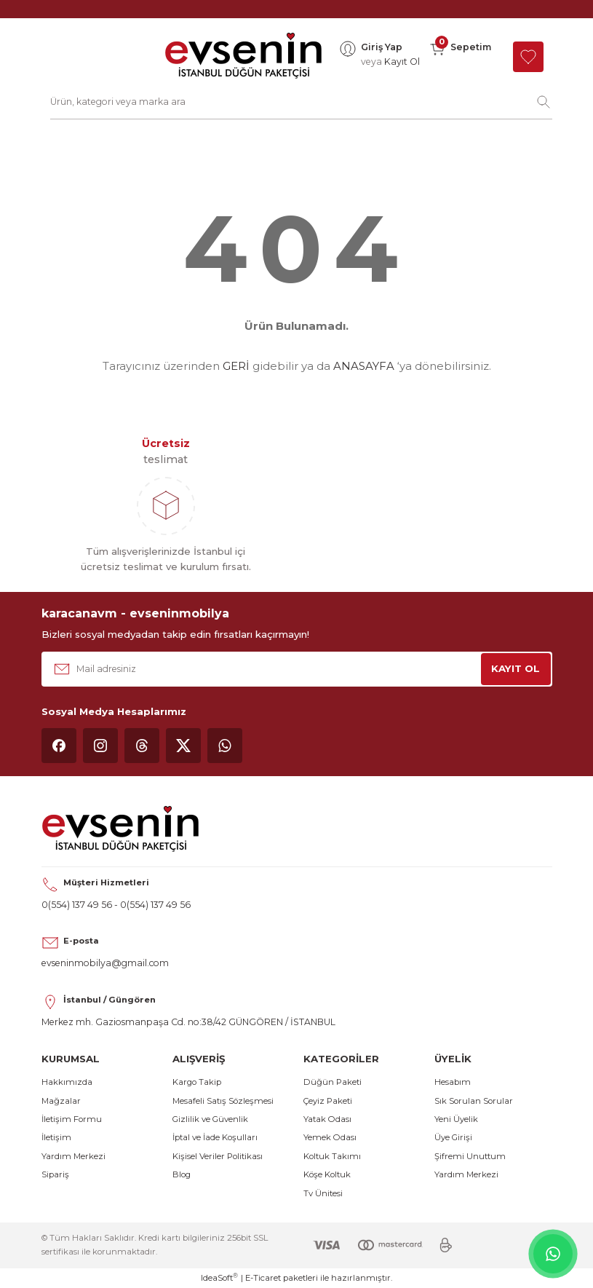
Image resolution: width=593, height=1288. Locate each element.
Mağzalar (61, 1101)
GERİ (236, 366)
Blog (181, 1174)
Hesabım (452, 1082)
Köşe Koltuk (327, 1174)
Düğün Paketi (332, 1082)
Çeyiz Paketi (327, 1101)
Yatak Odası (327, 1119)
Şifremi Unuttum (470, 1156)
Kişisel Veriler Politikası (217, 1156)
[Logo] (243, 56)
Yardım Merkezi (73, 1156)
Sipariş (55, 1174)
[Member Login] (379, 57)
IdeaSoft (219, 1277)
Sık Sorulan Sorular (473, 1101)
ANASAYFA (363, 366)
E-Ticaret (263, 1278)
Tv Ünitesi (323, 1193)
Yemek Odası (330, 1137)
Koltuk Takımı (332, 1156)
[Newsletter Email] (296, 669)
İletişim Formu (71, 1119)
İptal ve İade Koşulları (215, 1137)
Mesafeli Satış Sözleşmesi (223, 1101)
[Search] (301, 101)
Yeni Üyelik (456, 1119)
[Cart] (460, 57)
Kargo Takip (196, 1082)
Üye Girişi (453, 1137)
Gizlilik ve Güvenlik (210, 1119)
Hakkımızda (66, 1082)
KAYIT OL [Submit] (515, 668)
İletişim (56, 1137)
